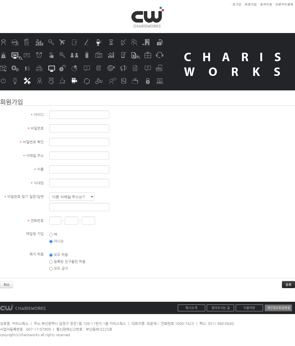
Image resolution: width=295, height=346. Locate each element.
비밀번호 (35, 128)
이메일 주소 (33, 155)
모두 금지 (58, 268)
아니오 (56, 241)
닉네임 (37, 183)
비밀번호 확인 (32, 142)
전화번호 (35, 220)
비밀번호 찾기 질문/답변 (24, 196)
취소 (7, 284)
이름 (39, 169)
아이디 (37, 115)
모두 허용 (58, 255)
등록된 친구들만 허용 (67, 261)
